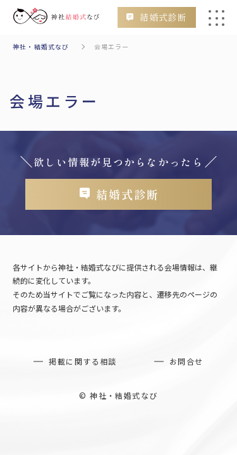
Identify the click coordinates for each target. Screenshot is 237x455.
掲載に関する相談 (83, 361)
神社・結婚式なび (41, 46)
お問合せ (186, 361)
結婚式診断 (163, 17)
